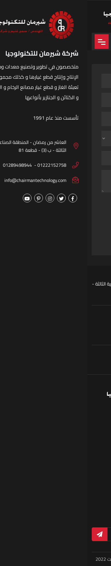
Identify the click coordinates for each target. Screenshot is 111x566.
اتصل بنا (43, 486)
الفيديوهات (40, 476)
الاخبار (96, 486)
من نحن (43, 456)
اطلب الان (41, 466)
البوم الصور (91, 476)
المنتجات (93, 466)
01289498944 (41, 363)
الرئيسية (94, 456)
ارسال (55, 237)
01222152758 (76, 363)
